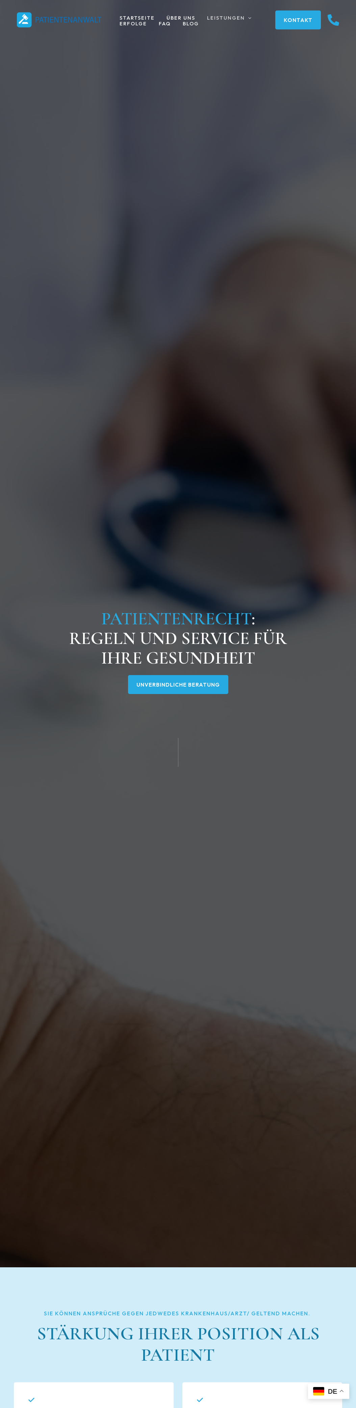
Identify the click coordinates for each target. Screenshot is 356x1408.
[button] (244, 18)
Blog (187, 24)
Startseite (136, 18)
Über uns (178, 18)
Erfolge (132, 24)
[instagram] (333, 20)
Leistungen (225, 18)
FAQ (162, 24)
